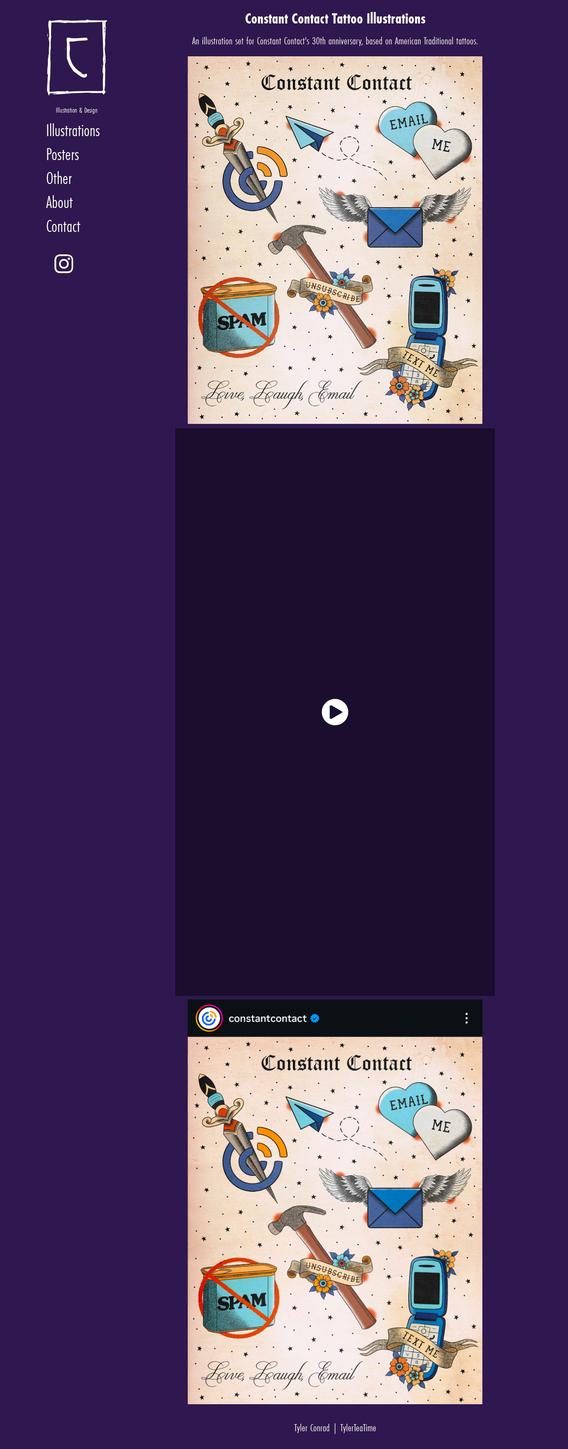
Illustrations (73, 130)
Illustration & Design (77, 110)
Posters (62, 154)
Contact (63, 225)
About (59, 202)
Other (59, 178)
